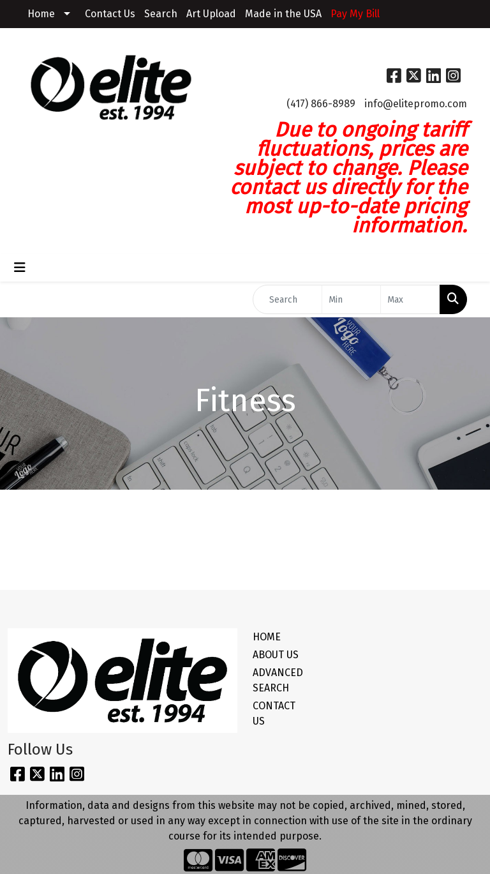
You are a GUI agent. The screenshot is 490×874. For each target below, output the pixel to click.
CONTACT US (274, 713)
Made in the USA (283, 14)
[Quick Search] (287, 299)
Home (41, 14)
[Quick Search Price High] (410, 299)
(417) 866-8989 (320, 104)
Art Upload (211, 14)
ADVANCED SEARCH (276, 680)
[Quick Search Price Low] (352, 299)
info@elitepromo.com (415, 104)
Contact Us (110, 14)
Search (160, 14)
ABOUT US (276, 655)
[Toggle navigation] (19, 267)
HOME (267, 637)
